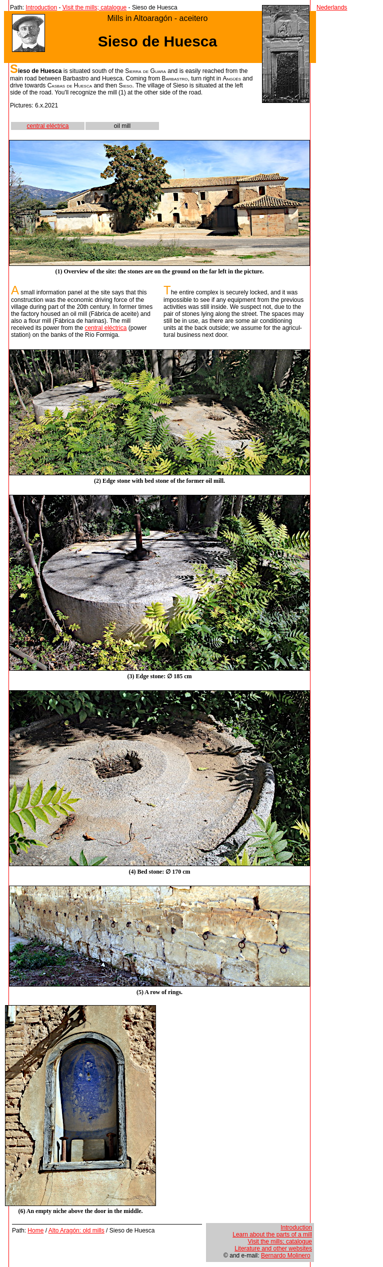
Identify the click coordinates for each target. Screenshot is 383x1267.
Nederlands (331, 7)
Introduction (41, 7)
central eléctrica (47, 125)
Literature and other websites (273, 1248)
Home (36, 1230)
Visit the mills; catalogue (94, 7)
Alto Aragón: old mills (76, 1230)
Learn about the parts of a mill (272, 1234)
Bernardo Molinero (285, 1255)
